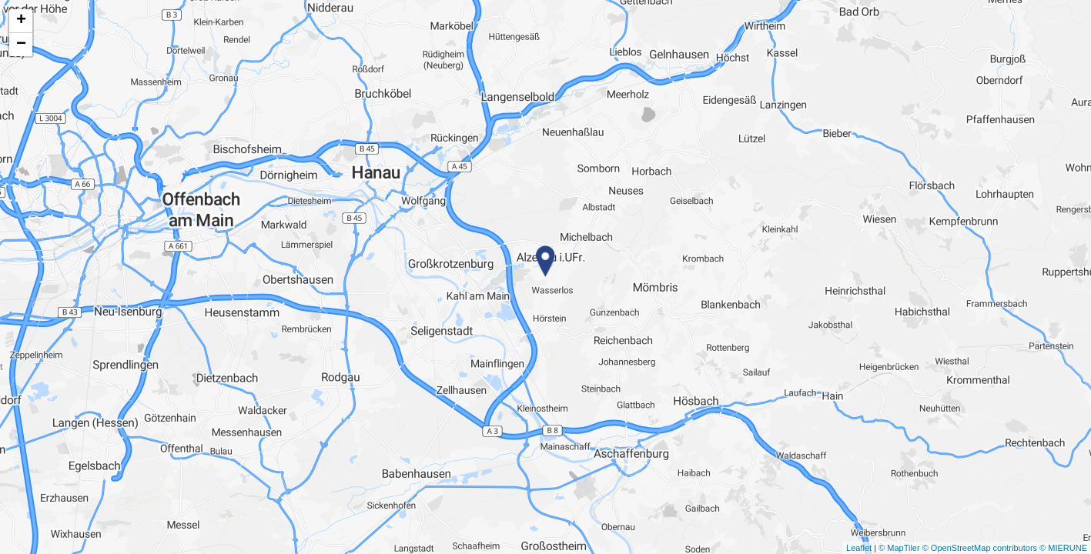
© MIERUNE (1063, 547)
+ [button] (21, 20)
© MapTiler (899, 547)
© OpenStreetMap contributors (979, 547)
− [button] (21, 44)
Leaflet (859, 547)
